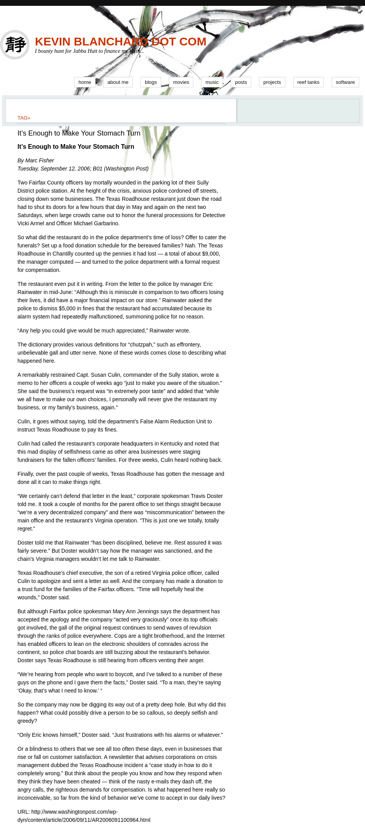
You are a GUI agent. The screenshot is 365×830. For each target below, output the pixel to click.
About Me (118, 82)
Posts (241, 82)
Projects (272, 82)
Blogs (151, 82)
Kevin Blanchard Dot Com (121, 41)
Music (212, 82)
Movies (181, 82)
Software (345, 82)
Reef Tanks (308, 82)
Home (84, 82)
